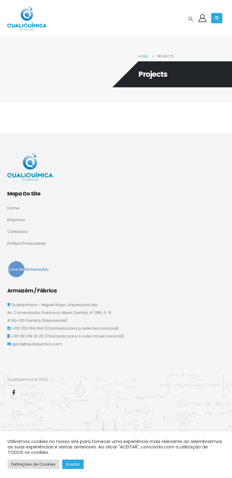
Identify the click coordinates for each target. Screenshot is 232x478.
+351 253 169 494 (27, 328)
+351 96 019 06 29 (27, 336)
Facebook (13, 392)
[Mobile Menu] (216, 18)
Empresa (16, 219)
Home (13, 208)
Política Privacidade (26, 243)
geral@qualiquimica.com (37, 344)
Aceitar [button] (73, 464)
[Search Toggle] (190, 19)
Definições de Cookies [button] (33, 464)
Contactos (17, 231)
